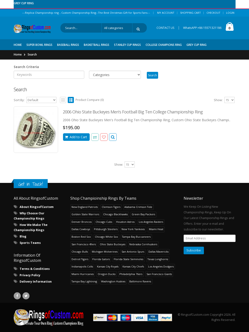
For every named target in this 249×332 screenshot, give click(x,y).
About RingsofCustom (37, 207)
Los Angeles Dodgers (161, 266)
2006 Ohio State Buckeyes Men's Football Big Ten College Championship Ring (133, 112)
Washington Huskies (113, 281)
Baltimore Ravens (140, 281)
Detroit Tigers (80, 259)
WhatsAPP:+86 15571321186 (202, 28)
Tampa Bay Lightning (84, 281)
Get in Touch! (30, 184)
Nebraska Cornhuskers (143, 244)
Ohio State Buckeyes (112, 244)
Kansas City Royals (107, 266)
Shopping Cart (190, 12)
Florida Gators (101, 259)
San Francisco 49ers (84, 244)
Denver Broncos (82, 222)
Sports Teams (30, 243)
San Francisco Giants (159, 274)
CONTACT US (165, 28)
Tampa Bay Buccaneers (136, 236)
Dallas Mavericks (158, 251)
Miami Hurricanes (83, 274)
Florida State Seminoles (128, 259)
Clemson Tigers (111, 207)
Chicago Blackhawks (115, 214)
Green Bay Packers (143, 214)
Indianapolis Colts (82, 266)
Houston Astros (125, 222)
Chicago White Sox (106, 236)
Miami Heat (156, 229)
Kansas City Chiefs (133, 266)
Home (18, 54)
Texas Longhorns (158, 259)
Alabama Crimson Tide (138, 207)
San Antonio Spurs (133, 251)
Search (32, 54)
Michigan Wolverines (105, 251)
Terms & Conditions (35, 269)
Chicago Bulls (80, 251)
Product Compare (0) (90, 100)
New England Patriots (85, 207)
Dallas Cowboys (81, 229)
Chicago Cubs (104, 222)
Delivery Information (36, 282)
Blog (23, 236)
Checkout (213, 12)
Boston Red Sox (81, 236)
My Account (165, 12)
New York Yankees (133, 229)
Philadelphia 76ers (130, 274)
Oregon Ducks (106, 274)
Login (230, 12)
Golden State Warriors (85, 214)
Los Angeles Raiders (151, 222)
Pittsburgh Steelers (106, 229)
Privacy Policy (30, 275)
